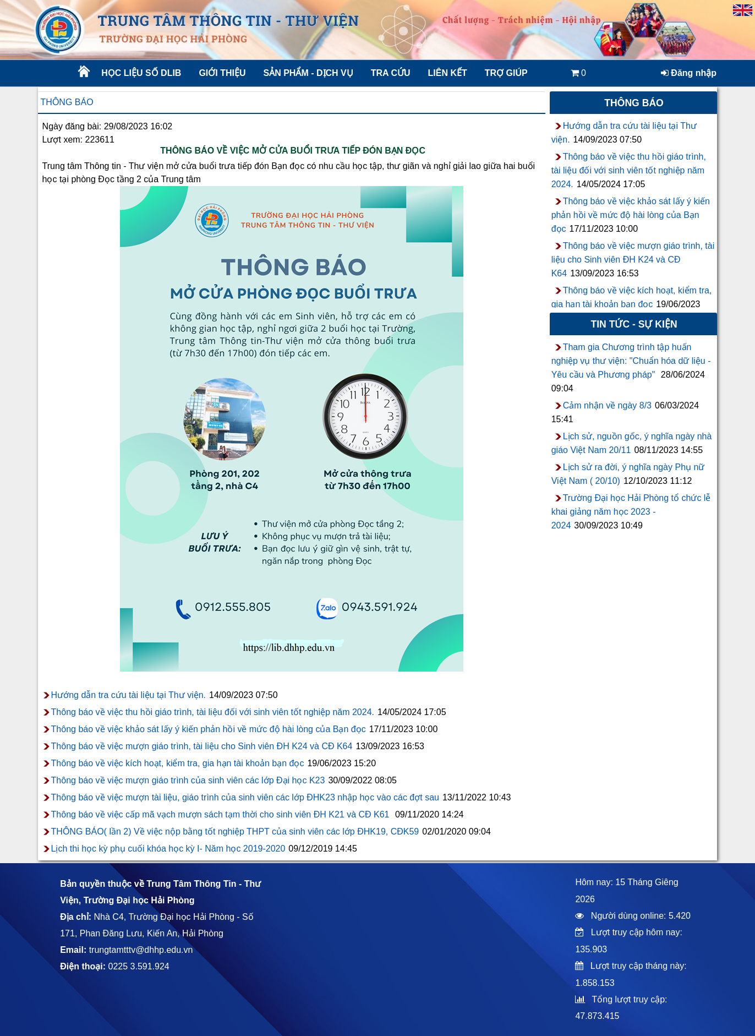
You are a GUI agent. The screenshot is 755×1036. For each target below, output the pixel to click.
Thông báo (67, 102)
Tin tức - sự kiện (633, 324)
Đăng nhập (688, 73)
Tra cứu (391, 73)
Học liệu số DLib (141, 73)
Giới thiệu (222, 73)
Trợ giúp (506, 73)
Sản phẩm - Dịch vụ (308, 73)
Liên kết (447, 73)
